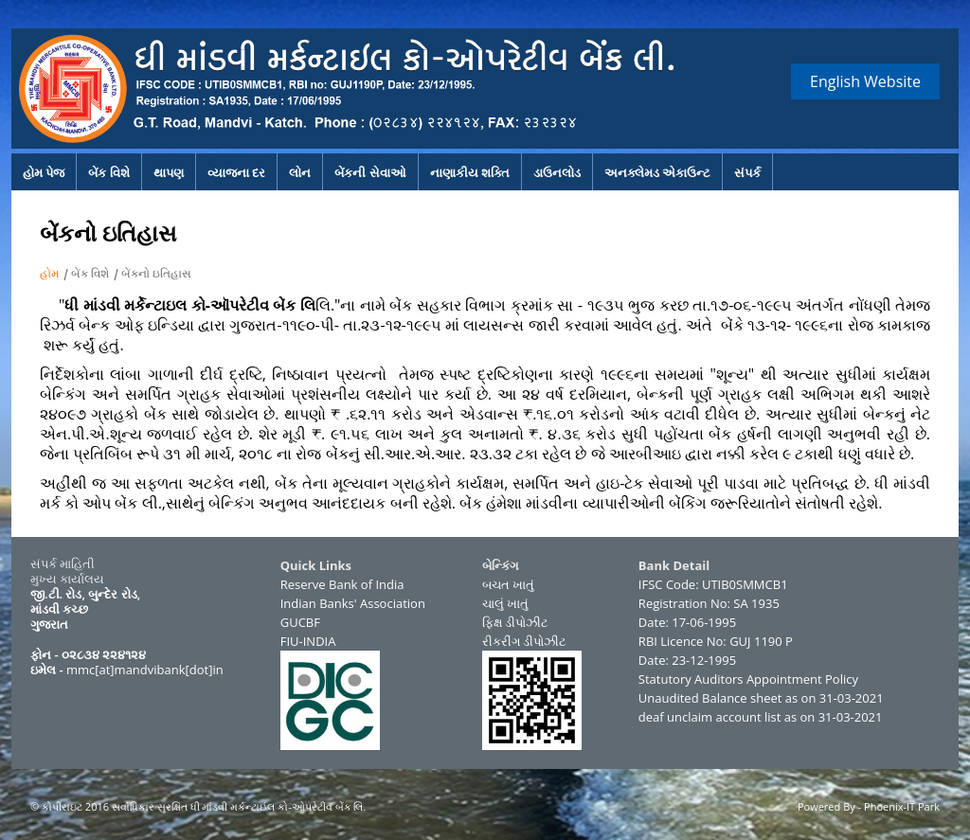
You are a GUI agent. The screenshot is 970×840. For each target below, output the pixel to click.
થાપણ (168, 172)
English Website (865, 81)
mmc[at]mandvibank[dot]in (145, 669)
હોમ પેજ (43, 172)
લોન (300, 172)
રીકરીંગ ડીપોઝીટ (524, 641)
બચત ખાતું (508, 584)
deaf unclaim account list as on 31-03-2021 (760, 716)
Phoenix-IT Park (902, 806)
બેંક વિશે (108, 172)
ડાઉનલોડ (557, 172)
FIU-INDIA (308, 641)
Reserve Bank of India (342, 584)
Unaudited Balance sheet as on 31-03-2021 (761, 697)
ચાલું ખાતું (505, 603)
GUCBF (300, 622)
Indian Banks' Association (352, 603)
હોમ (49, 273)
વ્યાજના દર (236, 172)
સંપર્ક (747, 172)
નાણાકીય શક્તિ (470, 172)
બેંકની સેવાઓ (369, 172)
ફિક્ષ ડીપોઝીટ (515, 622)
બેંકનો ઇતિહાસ (156, 273)
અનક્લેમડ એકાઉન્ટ (657, 172)
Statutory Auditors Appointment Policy (748, 679)
